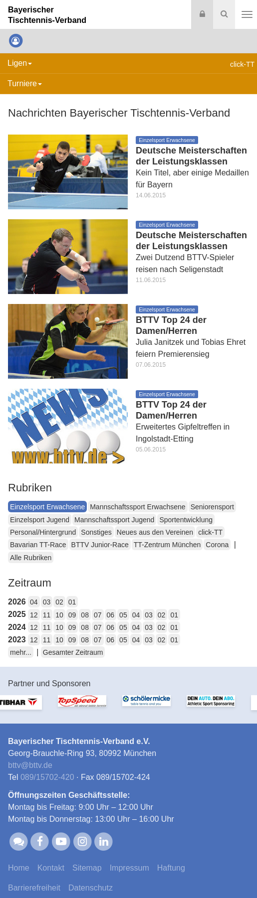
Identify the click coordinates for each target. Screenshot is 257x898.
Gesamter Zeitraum (73, 652)
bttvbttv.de (30, 765)
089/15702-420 (47, 777)
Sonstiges (96, 532)
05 (123, 615)
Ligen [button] (19, 63)
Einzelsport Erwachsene (47, 507)
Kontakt (50, 868)
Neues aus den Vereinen (155, 532)
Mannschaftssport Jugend (114, 520)
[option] (32, 708)
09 (72, 615)
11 (47, 615)
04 (34, 602)
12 (34, 615)
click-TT (210, 532)
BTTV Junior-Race (100, 545)
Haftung (171, 868)
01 (72, 602)
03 (47, 602)
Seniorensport (212, 507)
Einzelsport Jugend (39, 520)
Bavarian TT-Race (38, 545)
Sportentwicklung (186, 520)
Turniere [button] (24, 83)
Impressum (129, 868)
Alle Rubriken (30, 558)
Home (18, 868)
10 (59, 615)
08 (85, 615)
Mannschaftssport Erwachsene (137, 507)
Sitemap (87, 868)
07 (98, 615)
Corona (217, 545)
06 (111, 615)
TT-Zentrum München (167, 545)
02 (59, 602)
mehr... (20, 652)
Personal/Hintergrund (43, 532)
